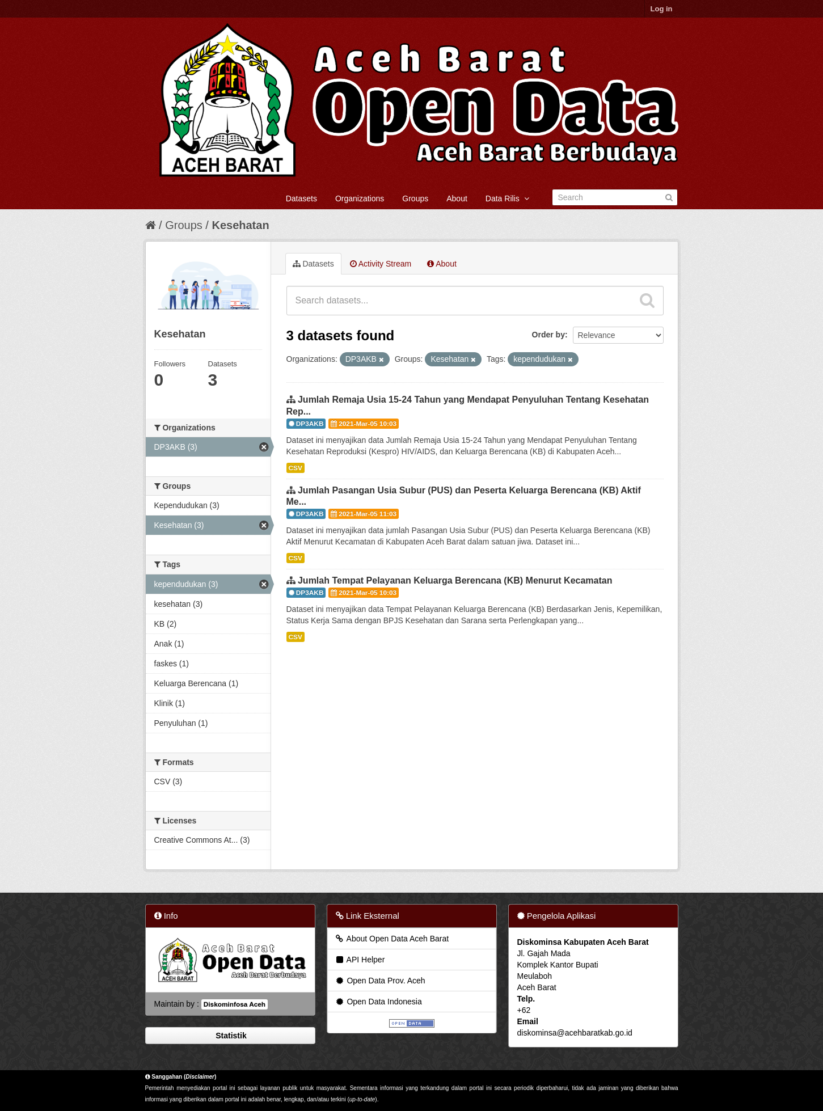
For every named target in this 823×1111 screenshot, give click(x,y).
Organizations (359, 198)
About (456, 198)
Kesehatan (240, 225)
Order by (548, 334)
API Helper (360, 959)
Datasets (301, 198)
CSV (295, 468)
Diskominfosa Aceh (234, 1004)
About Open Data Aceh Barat (392, 938)
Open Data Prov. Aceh (380, 980)
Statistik (229, 1035)
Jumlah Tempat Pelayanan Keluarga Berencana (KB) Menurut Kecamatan (455, 580)
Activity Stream (380, 263)
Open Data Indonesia (378, 1001)
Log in (662, 9)
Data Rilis (507, 198)
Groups (415, 198)
